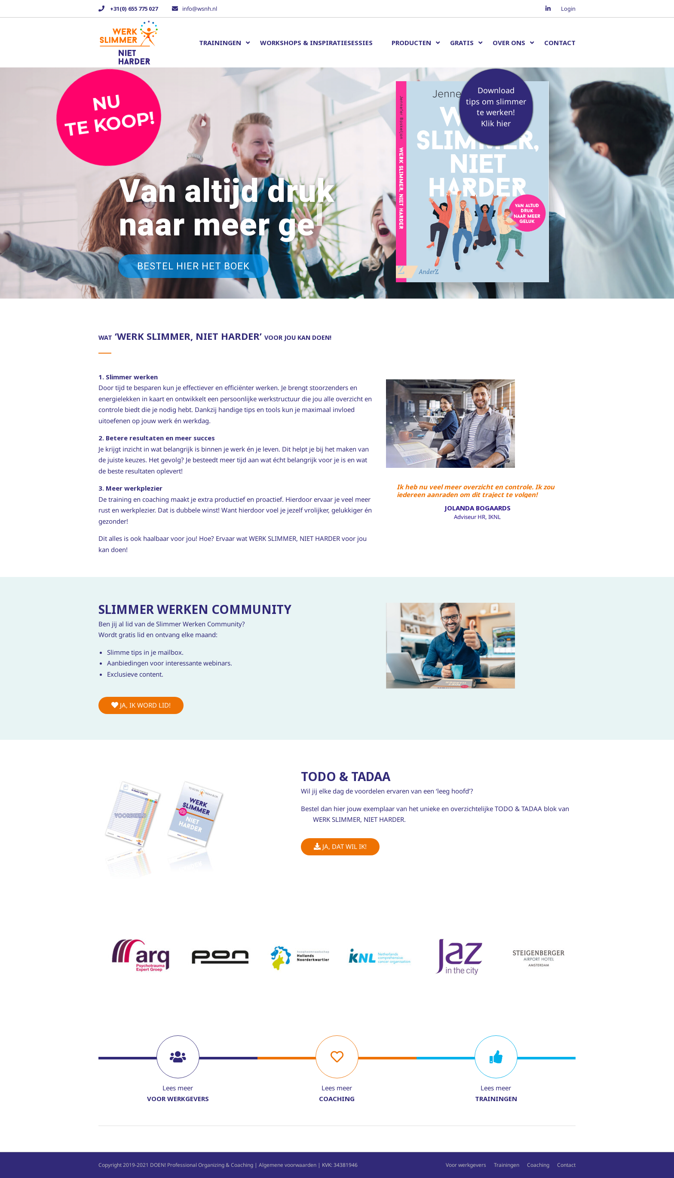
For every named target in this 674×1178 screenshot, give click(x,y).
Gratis (462, 42)
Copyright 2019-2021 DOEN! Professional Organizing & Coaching (175, 1165)
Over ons (509, 42)
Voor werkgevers (466, 1165)
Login (568, 8)
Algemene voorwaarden (287, 1165)
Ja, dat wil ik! (340, 846)
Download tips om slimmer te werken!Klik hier (496, 106)
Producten (411, 42)
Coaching (538, 1165)
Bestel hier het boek (193, 266)
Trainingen (220, 42)
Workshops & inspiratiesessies (316, 42)
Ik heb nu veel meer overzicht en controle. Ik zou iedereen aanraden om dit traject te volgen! (476, 490)
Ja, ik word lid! (141, 705)
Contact (560, 42)
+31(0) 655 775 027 (133, 8)
